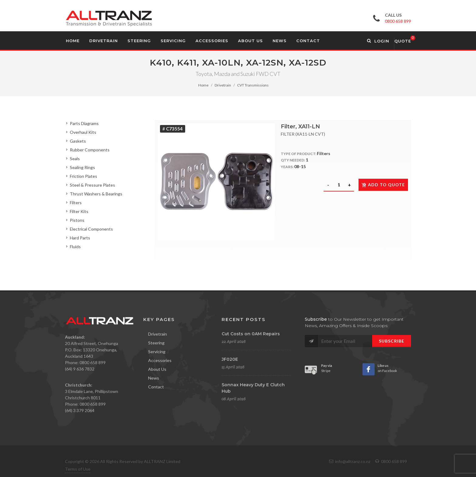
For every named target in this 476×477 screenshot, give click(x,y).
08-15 (300, 166)
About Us (157, 369)
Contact (156, 386)
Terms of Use (77, 469)
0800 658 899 (398, 21)
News (153, 378)
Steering (156, 342)
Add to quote (383, 184)
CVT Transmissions (253, 85)
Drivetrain (223, 85)
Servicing (156, 351)
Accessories (160, 360)
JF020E (230, 359)
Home (203, 85)
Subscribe (391, 340)
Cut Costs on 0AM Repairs (251, 334)
